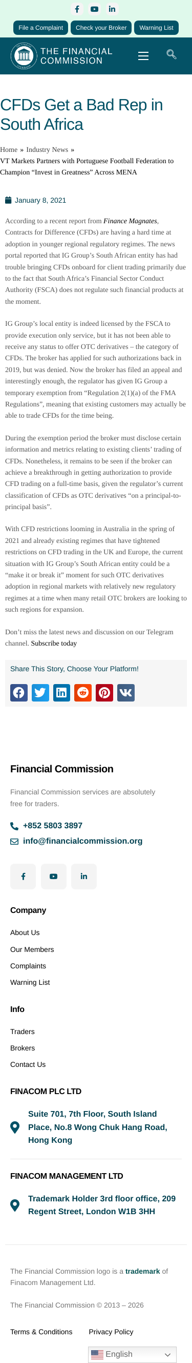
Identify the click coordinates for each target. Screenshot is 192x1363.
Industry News (47, 150)
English (112, 1355)
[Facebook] (77, 9)
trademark (142, 1271)
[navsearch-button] (171, 56)
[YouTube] (94, 9)
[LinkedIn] (112, 9)
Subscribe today (54, 644)
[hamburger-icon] (143, 56)
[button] (19, 693)
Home (8, 150)
